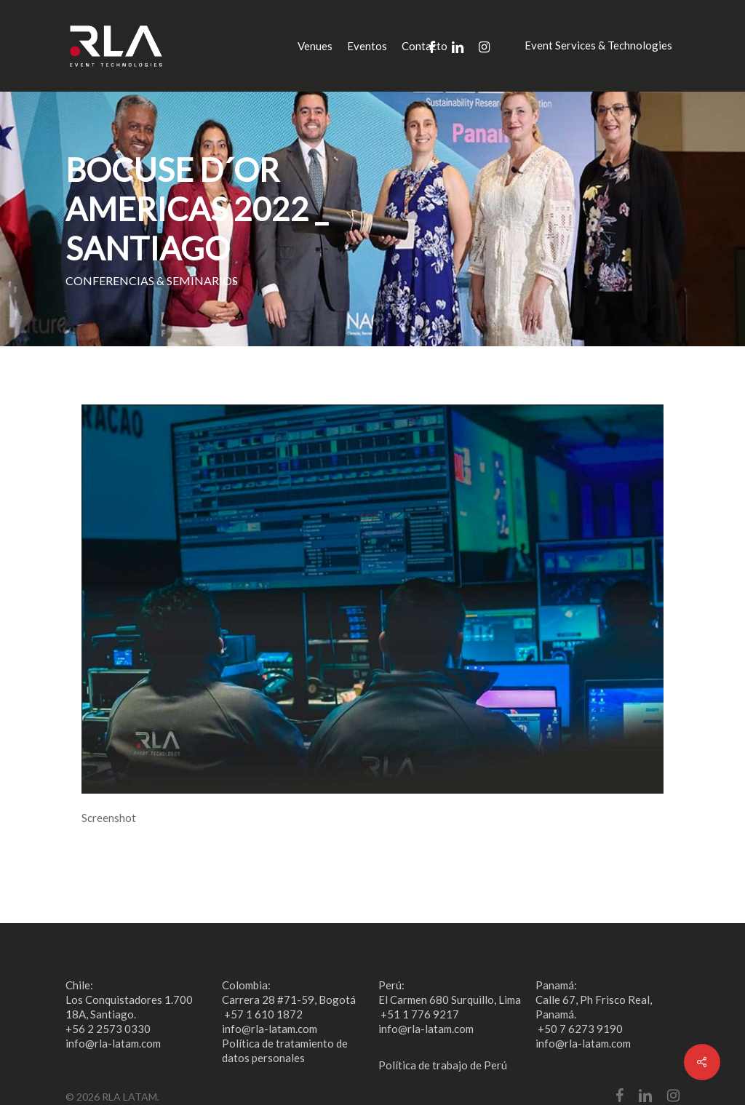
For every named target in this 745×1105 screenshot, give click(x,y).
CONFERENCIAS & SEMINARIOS (151, 280)
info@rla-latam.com (113, 1043)
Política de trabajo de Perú (442, 1065)
